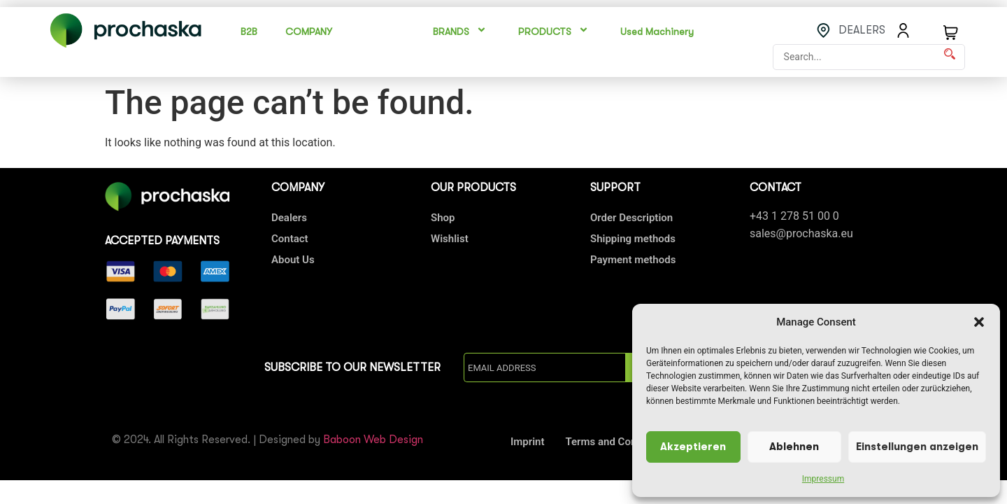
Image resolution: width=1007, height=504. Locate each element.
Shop (443, 217)
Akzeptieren (693, 447)
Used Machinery (657, 31)
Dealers (289, 217)
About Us (293, 259)
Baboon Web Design (373, 439)
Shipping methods (633, 238)
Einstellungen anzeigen (917, 447)
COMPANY (308, 31)
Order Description (631, 217)
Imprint (527, 441)
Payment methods (633, 259)
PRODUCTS (555, 31)
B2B (249, 31)
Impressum (823, 479)
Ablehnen (794, 447)
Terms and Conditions (617, 441)
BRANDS (461, 31)
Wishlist (450, 238)
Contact (289, 238)
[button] (979, 322)
